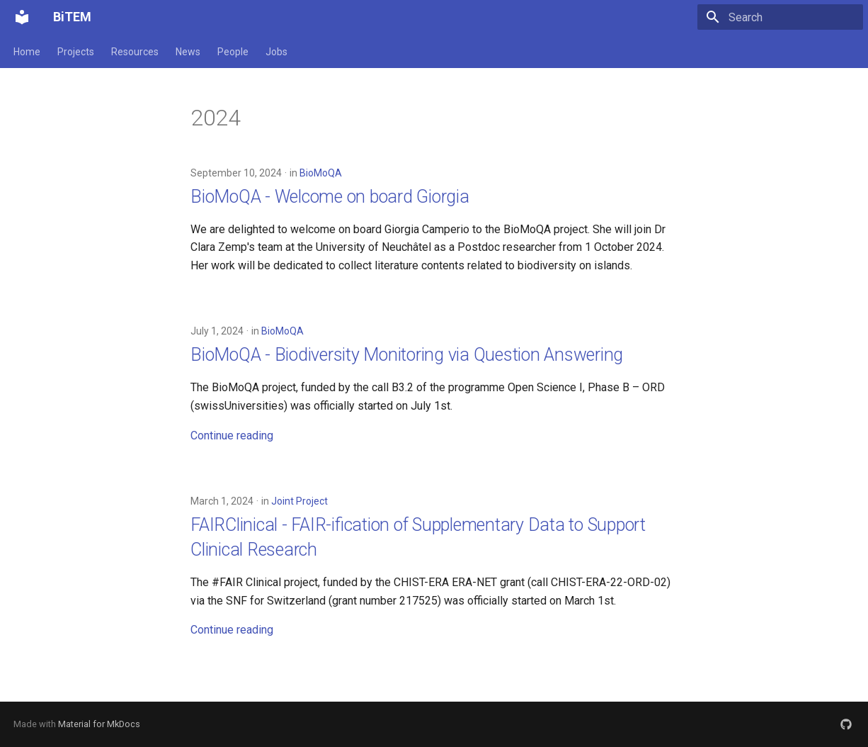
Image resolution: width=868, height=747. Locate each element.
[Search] (780, 17)
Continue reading (231, 435)
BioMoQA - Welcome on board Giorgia (329, 196)
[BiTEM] (22, 17)
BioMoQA (320, 173)
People (233, 51)
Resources (135, 51)
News (188, 51)
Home (26, 51)
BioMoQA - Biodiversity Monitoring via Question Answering (406, 354)
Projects (75, 51)
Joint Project (299, 501)
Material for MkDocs (99, 724)
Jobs (276, 51)
